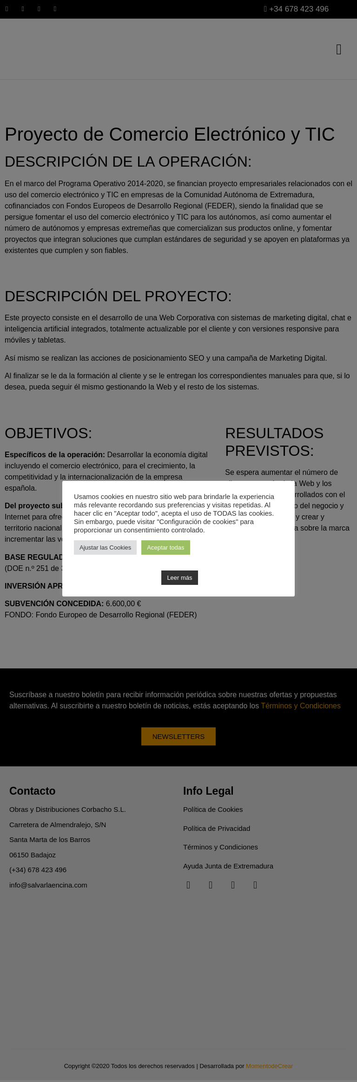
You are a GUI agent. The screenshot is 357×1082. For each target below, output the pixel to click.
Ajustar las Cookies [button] (105, 547)
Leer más (179, 577)
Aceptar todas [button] (165, 547)
